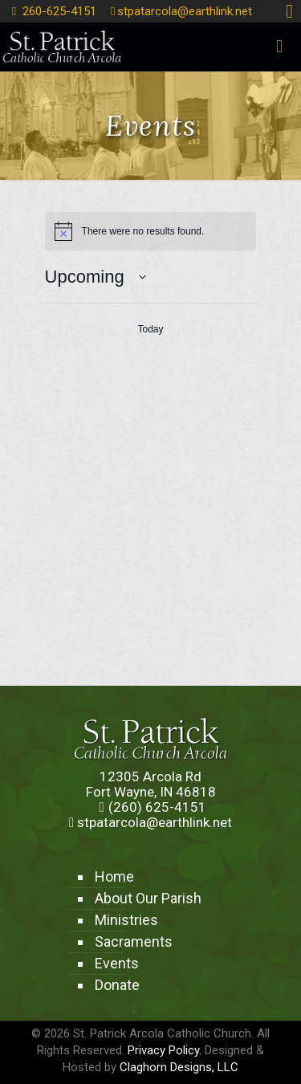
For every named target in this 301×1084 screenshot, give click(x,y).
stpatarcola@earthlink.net (184, 11)
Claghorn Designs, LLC (179, 1067)
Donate (117, 984)
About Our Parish (148, 898)
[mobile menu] (279, 46)
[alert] (151, 231)
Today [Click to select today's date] (150, 329)
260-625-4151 (59, 11)
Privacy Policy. (164, 1050)
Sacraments (134, 941)
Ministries (126, 919)
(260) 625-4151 (157, 807)
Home (114, 876)
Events (117, 963)
